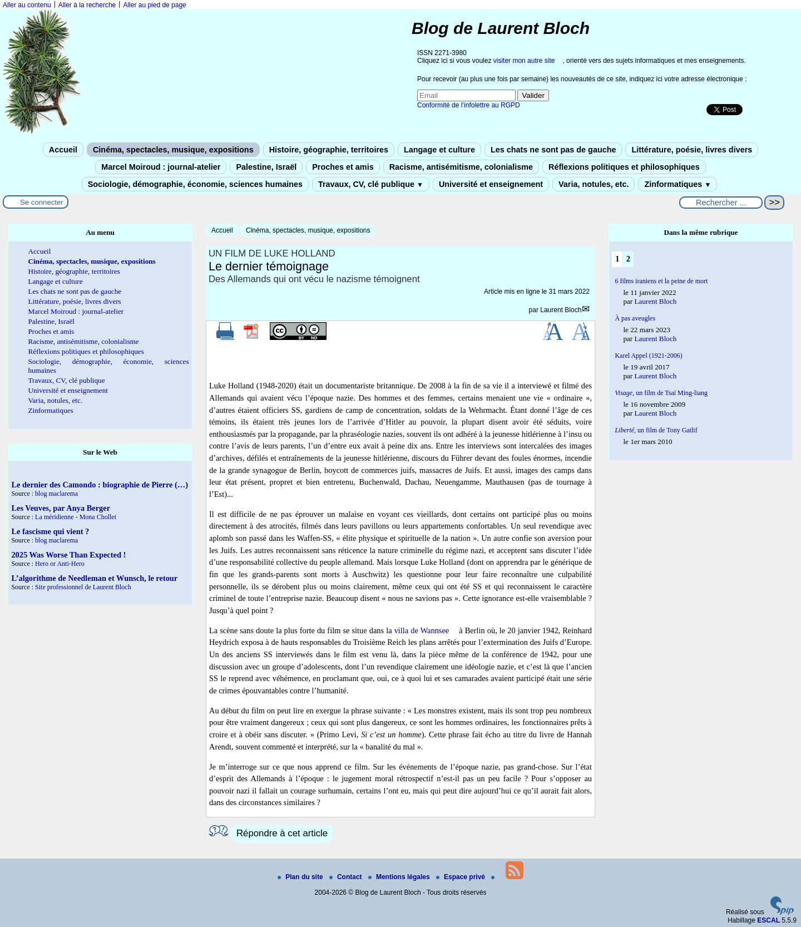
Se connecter (41, 202)
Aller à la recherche (87, 5)
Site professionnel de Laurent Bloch (83, 587)
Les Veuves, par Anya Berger (60, 508)
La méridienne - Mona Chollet (75, 517)
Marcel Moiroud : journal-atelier (160, 166)
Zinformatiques (677, 184)
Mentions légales (400, 877)
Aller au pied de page (154, 5)
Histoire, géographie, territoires (328, 149)
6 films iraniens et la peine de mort (661, 281)
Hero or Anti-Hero (60, 564)
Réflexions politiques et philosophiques (624, 166)
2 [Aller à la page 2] (628, 258)
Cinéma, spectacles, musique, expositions (173, 149)
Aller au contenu (27, 5)
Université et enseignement (491, 184)
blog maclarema (56, 493)
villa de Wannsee (421, 630)
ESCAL (768, 920)
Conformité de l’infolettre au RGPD (468, 105)
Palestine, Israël (266, 166)
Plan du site (301, 877)
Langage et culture (439, 149)
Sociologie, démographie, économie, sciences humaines (195, 184)
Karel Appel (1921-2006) (648, 355)
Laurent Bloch (560, 310)
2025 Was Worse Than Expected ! (68, 554)
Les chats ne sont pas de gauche (553, 149)
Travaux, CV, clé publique (370, 184)
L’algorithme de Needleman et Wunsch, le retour (94, 578)
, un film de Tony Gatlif (656, 430)
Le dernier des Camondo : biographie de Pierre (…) (99, 484)
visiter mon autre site (524, 61)
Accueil (63, 149)
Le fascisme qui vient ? (50, 531)
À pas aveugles (635, 318)
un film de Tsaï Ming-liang (661, 393)
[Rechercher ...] (721, 202)
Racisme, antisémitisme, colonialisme (461, 166)
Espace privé (461, 877)
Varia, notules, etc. (593, 184)
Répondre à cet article (282, 833)
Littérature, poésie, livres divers (691, 149)
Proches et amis (342, 166)
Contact (346, 877)
